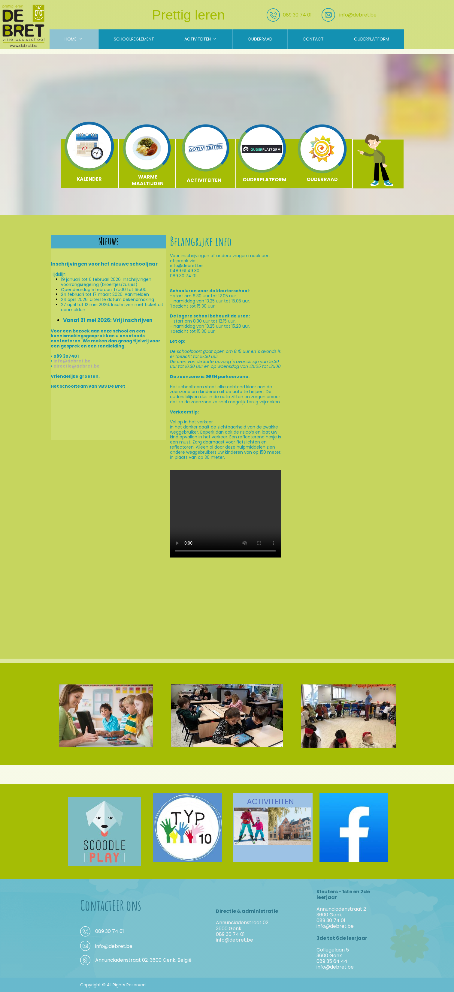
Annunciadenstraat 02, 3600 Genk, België (143, 960)
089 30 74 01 (297, 14)
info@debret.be (358, 14)
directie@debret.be (76, 366)
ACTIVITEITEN (270, 801)
